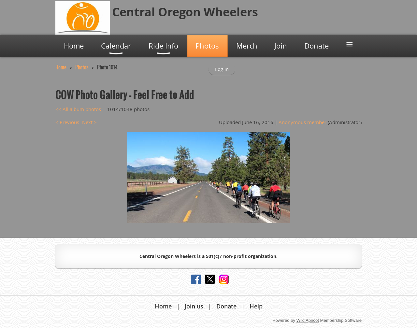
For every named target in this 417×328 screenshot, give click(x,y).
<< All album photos (78, 109)
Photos (81, 67)
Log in (222, 69)
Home (60, 67)
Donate (226, 306)
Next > (89, 122)
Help (256, 306)
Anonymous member (302, 122)
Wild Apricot (307, 320)
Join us (194, 306)
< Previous (67, 122)
